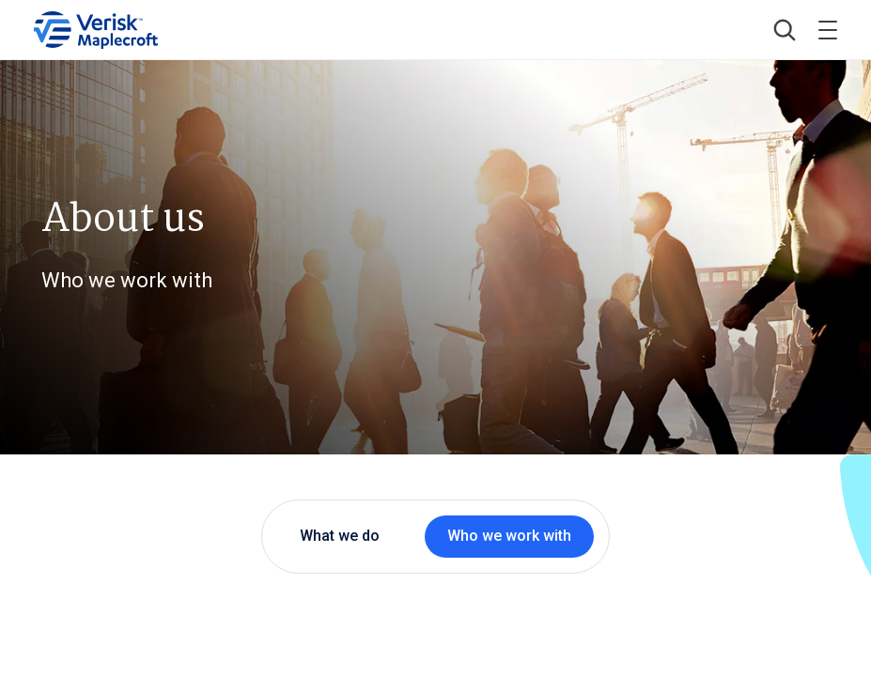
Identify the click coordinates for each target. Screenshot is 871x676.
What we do (340, 536)
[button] (784, 30)
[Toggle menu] (827, 30)
